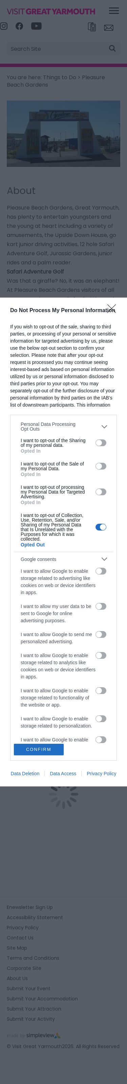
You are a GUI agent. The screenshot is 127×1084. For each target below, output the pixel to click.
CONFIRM (38, 749)
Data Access (63, 773)
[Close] (113, 310)
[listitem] (63, 426)
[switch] (101, 442)
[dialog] (63, 542)
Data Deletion (25, 773)
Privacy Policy (101, 773)
